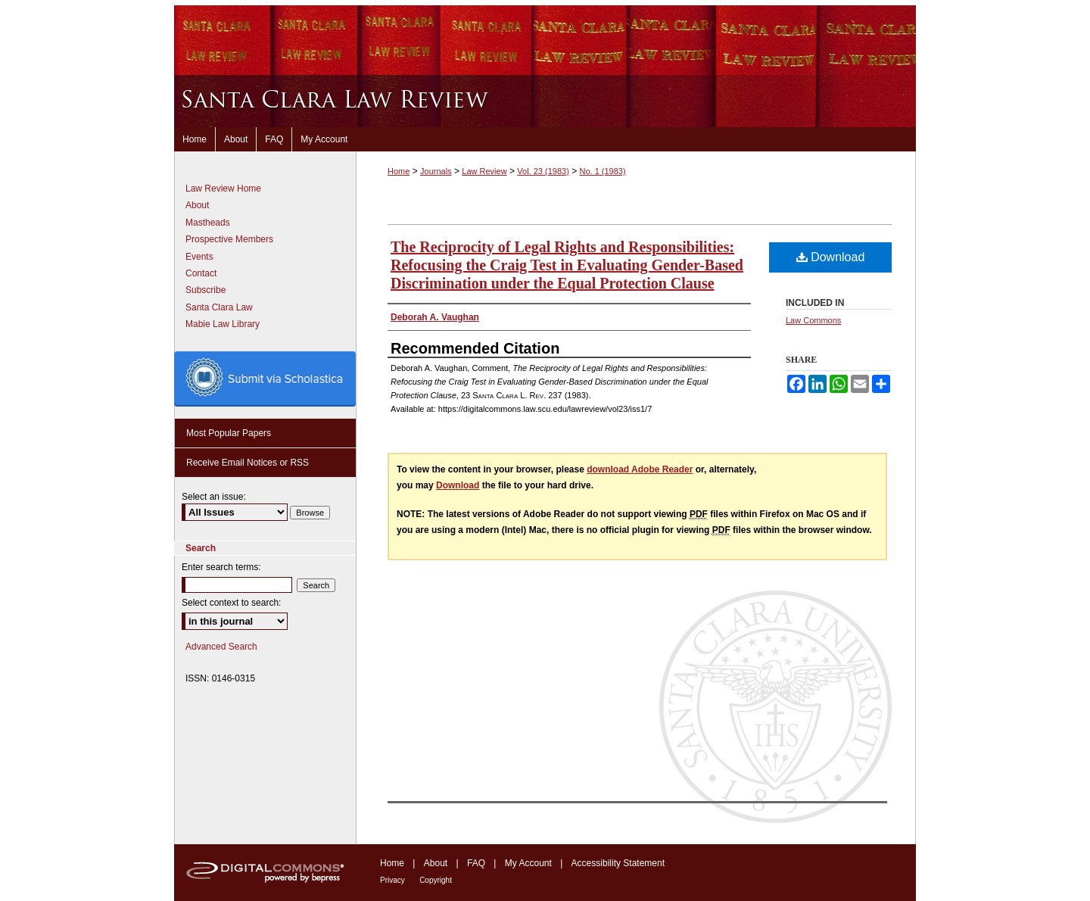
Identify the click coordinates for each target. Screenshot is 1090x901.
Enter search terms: (221, 567)
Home (399, 171)
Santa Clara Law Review (545, 101)
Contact (200, 273)
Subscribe (205, 290)
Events (199, 256)
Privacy (392, 880)
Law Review (484, 171)
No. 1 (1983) (602, 171)
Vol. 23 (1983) (543, 171)
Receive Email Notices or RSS (247, 462)
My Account (528, 863)
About (197, 205)
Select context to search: (231, 602)
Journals (436, 171)
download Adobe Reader (640, 469)
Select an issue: (214, 496)
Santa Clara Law (219, 307)
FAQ (476, 863)
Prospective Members (229, 239)
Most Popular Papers (228, 433)
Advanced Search (221, 646)
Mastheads (207, 222)
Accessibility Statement (618, 863)
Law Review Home (223, 188)
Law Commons (813, 320)
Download (830, 257)
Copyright (435, 880)
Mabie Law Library (222, 324)
